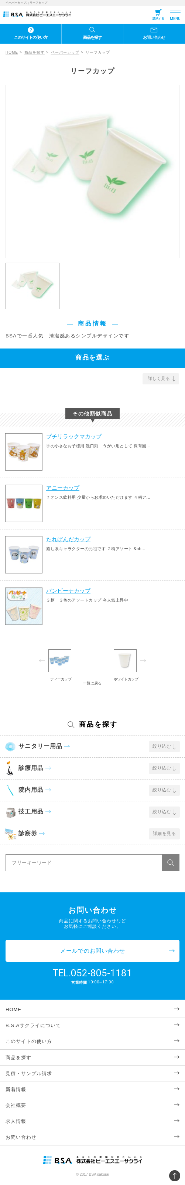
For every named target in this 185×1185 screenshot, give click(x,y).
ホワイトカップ (126, 679)
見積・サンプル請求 (29, 1073)
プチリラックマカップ (74, 436)
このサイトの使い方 (30, 37)
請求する (158, 18)
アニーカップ (62, 488)
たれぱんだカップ (68, 539)
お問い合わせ (154, 37)
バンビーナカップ (68, 591)
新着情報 (16, 1089)
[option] (92, 171)
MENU (175, 19)
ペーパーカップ (65, 52)
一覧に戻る (92, 683)
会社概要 (16, 1105)
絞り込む (162, 746)
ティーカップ (60, 679)
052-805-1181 (101, 973)
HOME (12, 52)
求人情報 (16, 1121)
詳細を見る (164, 833)
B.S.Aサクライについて (33, 1025)
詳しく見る (159, 378)
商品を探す (92, 37)
